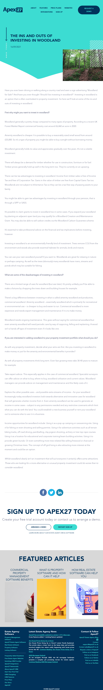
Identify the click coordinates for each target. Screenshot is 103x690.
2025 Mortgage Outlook (37, 655)
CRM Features (9, 677)
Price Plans (8, 680)
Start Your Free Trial (11, 672)
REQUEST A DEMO (89, 10)
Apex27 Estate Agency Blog (88, 637)
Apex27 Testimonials (11, 666)
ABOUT (33, 8)
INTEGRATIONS (47, 12)
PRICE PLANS (56, 8)
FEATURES (44, 8)
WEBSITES (68, 8)
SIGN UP (59, 12)
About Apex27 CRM (11, 669)
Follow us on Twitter (91, 658)
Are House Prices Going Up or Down (41, 641)
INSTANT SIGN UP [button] (65, 527)
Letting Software (10, 650)
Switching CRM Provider (13, 661)
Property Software (11, 647)
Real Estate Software (12, 645)
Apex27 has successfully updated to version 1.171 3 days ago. (49, 635)
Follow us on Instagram (90, 652)
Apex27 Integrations (12, 664)
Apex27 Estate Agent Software (15, 642)
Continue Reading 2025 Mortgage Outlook (43, 662)
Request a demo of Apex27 (89, 650)
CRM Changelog (10, 674)
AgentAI (7, 685)
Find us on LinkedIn (91, 660)
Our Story (8, 682)
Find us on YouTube (91, 663)
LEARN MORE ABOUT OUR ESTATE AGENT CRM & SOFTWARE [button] (51, 533)
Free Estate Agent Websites (14, 658)
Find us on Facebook (91, 655)
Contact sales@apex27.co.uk (88, 647)
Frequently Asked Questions (14, 656)
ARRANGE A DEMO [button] (38, 527)
